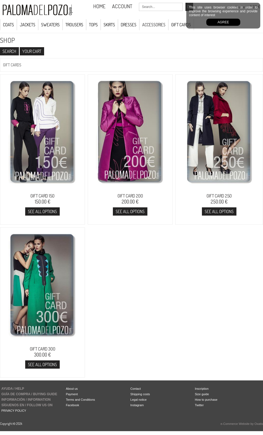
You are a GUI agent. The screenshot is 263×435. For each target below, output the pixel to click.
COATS (8, 24)
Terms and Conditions (80, 399)
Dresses (128, 24)
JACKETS (27, 24)
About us (72, 388)
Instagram (137, 405)
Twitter (199, 405)
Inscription (201, 388)
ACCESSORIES (153, 24)
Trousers (74, 24)
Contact (135, 388)
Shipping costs (140, 394)
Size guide (202, 394)
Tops (93, 24)
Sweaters (50, 24)
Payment (72, 394)
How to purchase (206, 399)
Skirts (109, 24)
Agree (223, 22)
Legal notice (138, 399)
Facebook (72, 405)
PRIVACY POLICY (13, 410)
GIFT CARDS (181, 24)
